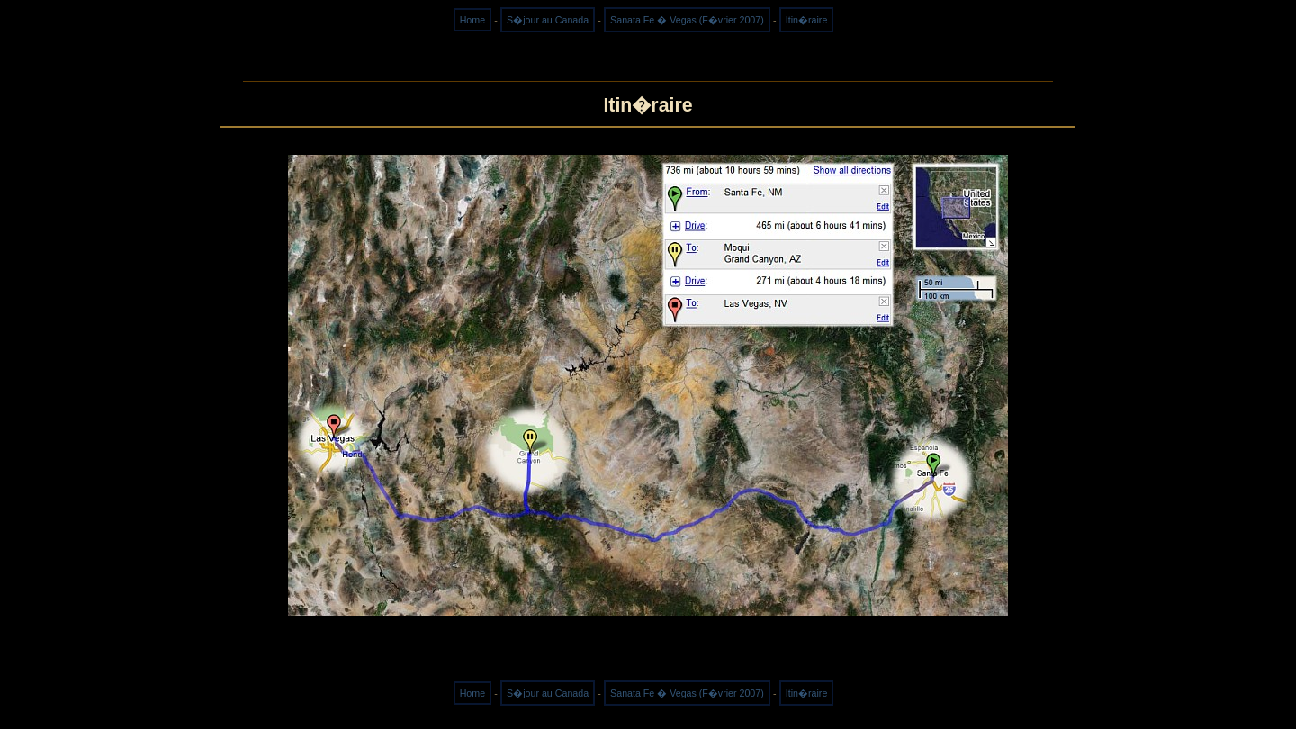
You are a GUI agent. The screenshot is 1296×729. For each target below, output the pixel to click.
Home (472, 19)
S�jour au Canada (548, 19)
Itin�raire (807, 19)
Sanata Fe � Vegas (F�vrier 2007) (687, 19)
